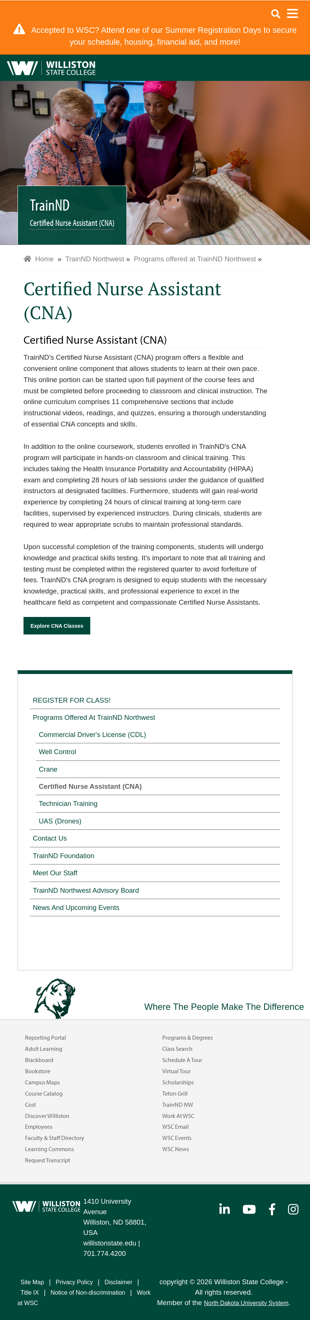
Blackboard (39, 1060)
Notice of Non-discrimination (87, 1292)
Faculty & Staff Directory (54, 1137)
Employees (38, 1126)
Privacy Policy (74, 1282)
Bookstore (37, 1071)
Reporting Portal (45, 1037)
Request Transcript (47, 1160)
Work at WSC (178, 1115)
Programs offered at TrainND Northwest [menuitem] (195, 259)
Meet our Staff (55, 873)
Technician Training (68, 803)
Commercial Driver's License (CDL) (92, 734)
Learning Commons (49, 1149)
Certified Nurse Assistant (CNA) (90, 786)
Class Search (177, 1048)
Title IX (30, 1292)
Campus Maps (42, 1082)
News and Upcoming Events (76, 907)
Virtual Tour (176, 1071)
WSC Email (175, 1126)
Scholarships (178, 1082)
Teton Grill (175, 1093)
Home (39, 259)
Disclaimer (118, 1282)
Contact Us (50, 838)
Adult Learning (43, 1048)
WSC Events (176, 1137)
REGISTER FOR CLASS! (71, 700)
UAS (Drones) (60, 821)
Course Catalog (44, 1093)
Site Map (32, 1282)
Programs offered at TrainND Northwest (94, 717)
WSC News (175, 1149)
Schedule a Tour (182, 1060)
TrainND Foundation (63, 856)
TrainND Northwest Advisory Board (86, 890)
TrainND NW (177, 1104)
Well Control (57, 752)
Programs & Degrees (187, 1037)
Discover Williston (47, 1115)
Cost (30, 1104)
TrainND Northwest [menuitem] (94, 259)
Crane (48, 769)
